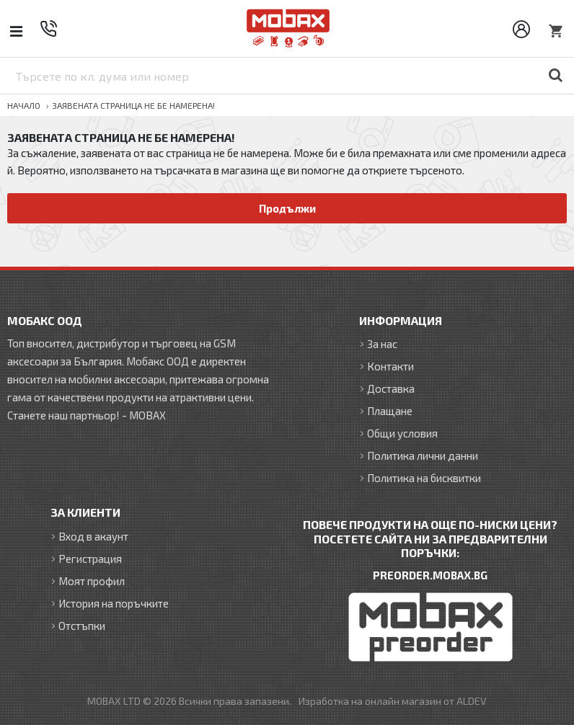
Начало (23, 105)
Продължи (287, 208)
